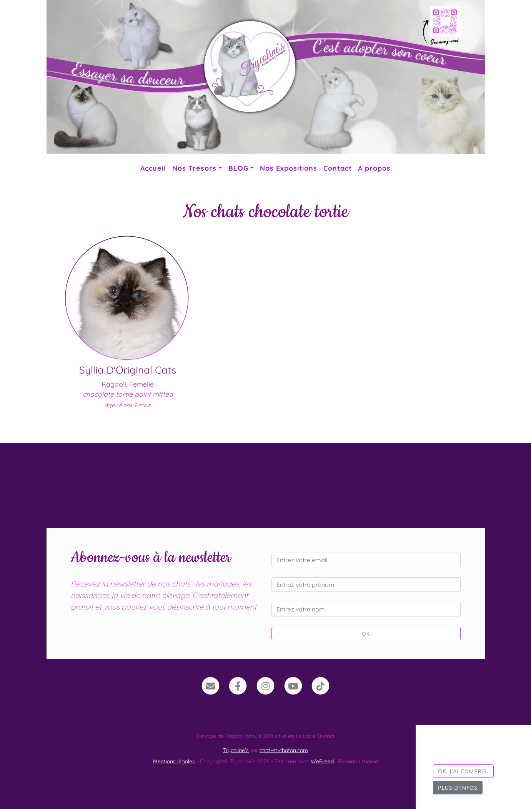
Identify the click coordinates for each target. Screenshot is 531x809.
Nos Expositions (288, 168)
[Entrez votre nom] (366, 609)
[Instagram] (265, 685)
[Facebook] (238, 685)
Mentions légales (174, 761)
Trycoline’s (236, 750)
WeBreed (322, 761)
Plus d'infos (458, 787)
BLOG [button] (238, 168)
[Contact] (210, 685)
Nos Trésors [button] (194, 168)
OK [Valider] (366, 633)
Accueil (153, 168)
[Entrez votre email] (366, 560)
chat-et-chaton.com (284, 750)
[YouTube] (293, 685)
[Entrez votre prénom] (366, 584)
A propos (374, 168)
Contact (337, 168)
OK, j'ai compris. (463, 771)
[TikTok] (320, 685)
